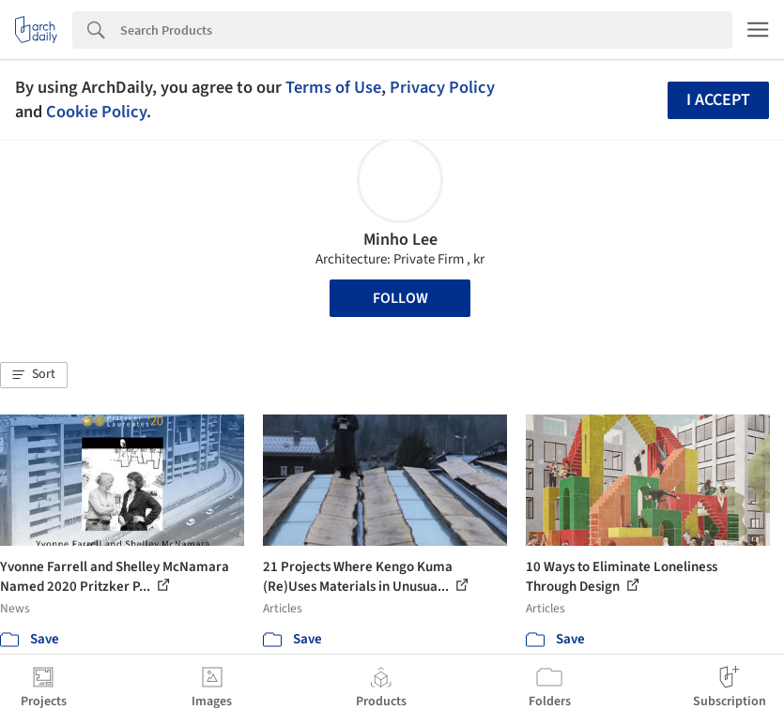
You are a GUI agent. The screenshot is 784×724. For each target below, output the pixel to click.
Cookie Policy (96, 111)
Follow (400, 298)
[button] (34, 375)
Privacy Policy (442, 87)
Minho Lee (400, 239)
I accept (718, 100)
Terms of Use (333, 87)
